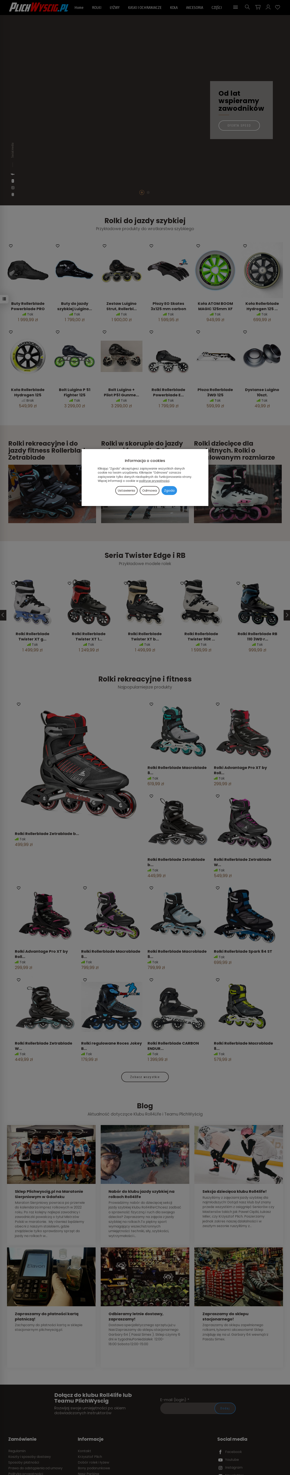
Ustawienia (126, 490)
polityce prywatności (154, 481)
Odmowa (149, 490)
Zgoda (169, 490)
